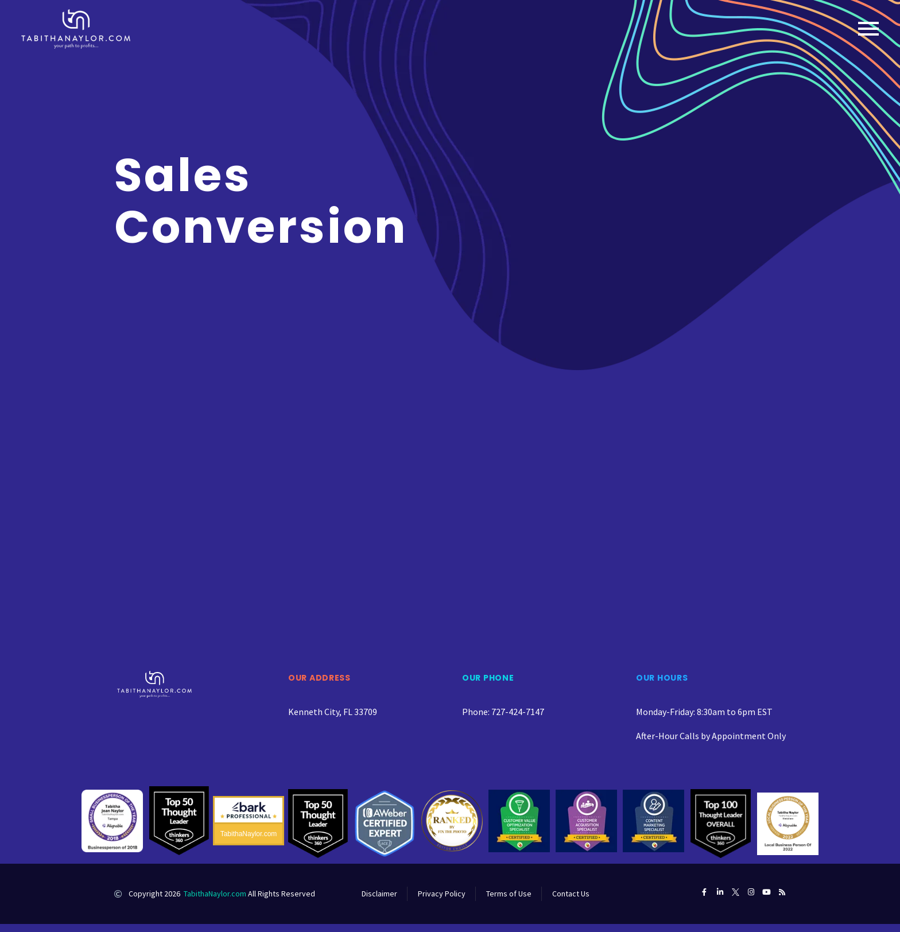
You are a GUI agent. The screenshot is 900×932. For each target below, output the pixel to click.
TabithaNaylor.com (215, 893)
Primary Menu (868, 29)
